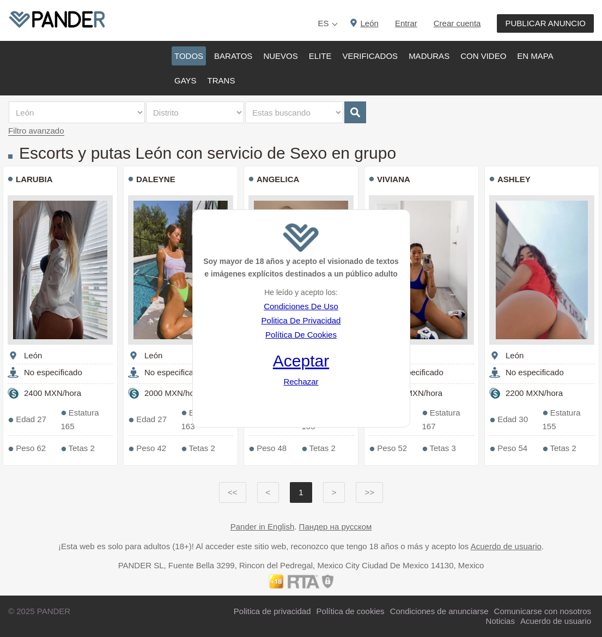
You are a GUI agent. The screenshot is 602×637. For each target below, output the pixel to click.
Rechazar (300, 381)
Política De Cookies (301, 334)
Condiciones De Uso (301, 306)
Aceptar (301, 361)
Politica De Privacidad (301, 320)
